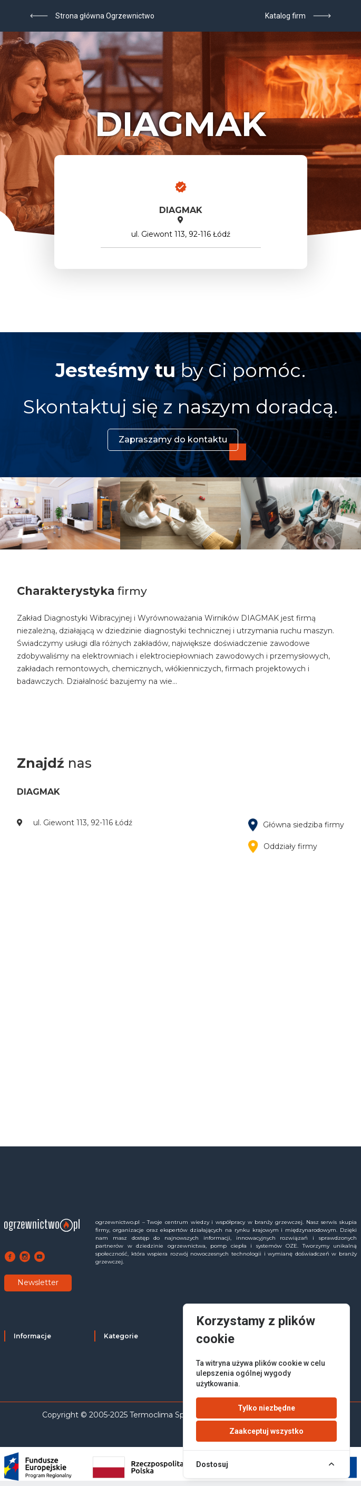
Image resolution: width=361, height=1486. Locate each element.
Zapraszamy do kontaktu (173, 440)
